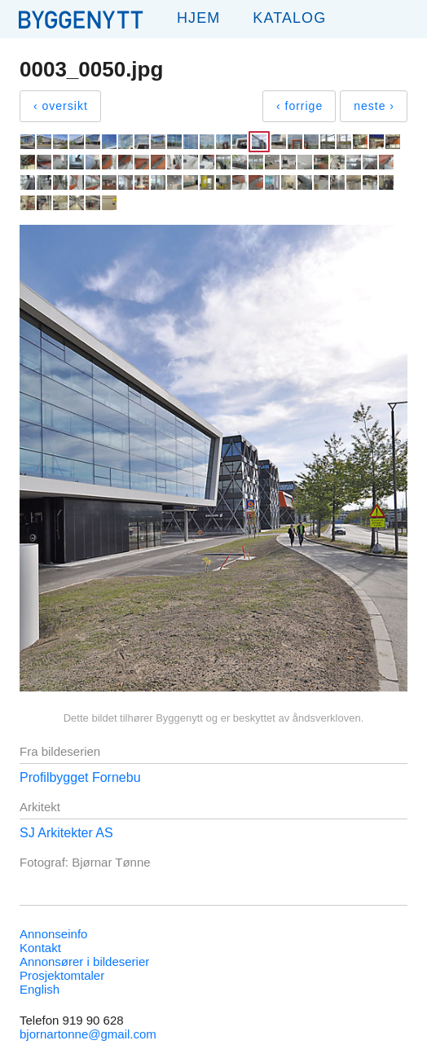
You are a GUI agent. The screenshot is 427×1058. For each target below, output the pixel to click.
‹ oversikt (60, 105)
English (39, 989)
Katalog (289, 18)
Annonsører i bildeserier (84, 961)
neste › (374, 105)
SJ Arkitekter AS (66, 833)
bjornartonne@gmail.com (88, 1034)
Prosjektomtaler (62, 975)
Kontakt (40, 948)
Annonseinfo (53, 934)
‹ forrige (299, 105)
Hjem (198, 18)
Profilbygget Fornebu (80, 777)
